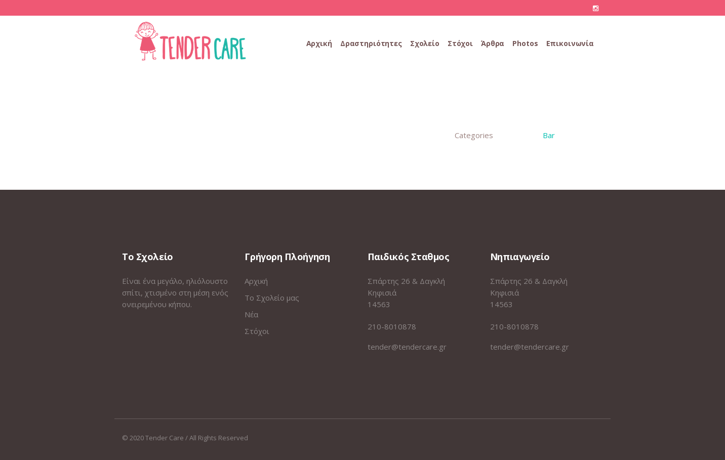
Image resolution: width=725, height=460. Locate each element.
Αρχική (256, 281)
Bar (549, 135)
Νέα (251, 314)
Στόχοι (257, 331)
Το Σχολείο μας (272, 297)
